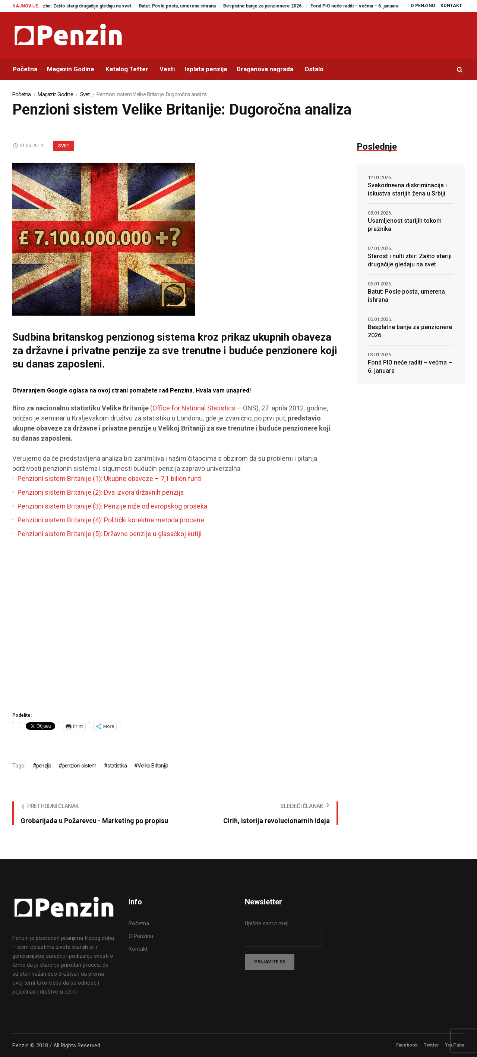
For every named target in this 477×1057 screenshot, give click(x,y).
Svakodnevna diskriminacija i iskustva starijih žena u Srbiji (407, 189)
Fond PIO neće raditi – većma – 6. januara (366, 6)
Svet (85, 94)
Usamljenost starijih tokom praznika (405, 224)
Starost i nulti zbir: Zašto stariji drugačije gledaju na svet (84, 6)
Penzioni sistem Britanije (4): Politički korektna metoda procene (111, 520)
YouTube (455, 1045)
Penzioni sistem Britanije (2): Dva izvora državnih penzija (101, 492)
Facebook (407, 1045)
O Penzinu (141, 936)
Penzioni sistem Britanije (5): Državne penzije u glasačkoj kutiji (110, 534)
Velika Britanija (153, 765)
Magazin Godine (55, 94)
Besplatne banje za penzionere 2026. (274, 6)
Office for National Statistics (194, 408)
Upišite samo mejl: (267, 923)
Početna (21, 94)
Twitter (431, 1045)
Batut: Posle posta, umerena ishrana (188, 6)
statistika (117, 765)
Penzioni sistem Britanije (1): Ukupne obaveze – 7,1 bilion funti (110, 478)
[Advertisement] (175, 627)
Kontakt (138, 948)
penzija (43, 765)
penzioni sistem (79, 765)
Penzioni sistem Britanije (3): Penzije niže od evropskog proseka (112, 506)
